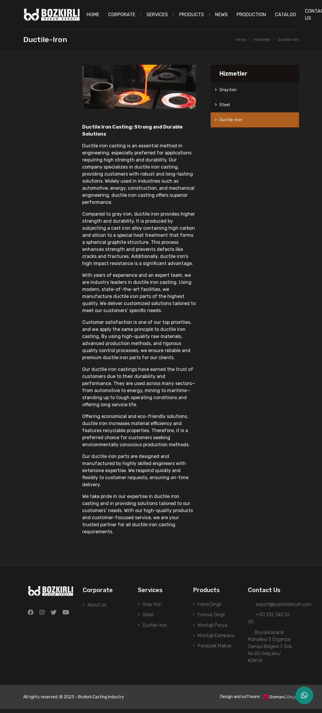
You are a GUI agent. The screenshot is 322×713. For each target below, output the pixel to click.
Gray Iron (228, 89)
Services (157, 14)
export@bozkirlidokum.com (275, 605)
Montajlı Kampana (216, 640)
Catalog (285, 14)
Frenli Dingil (209, 605)
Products (191, 14)
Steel (224, 104)
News (221, 14)
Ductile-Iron (288, 39)
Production (251, 14)
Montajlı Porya (212, 628)
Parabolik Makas (215, 652)
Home (93, 14)
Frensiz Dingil (211, 616)
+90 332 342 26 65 (269, 620)
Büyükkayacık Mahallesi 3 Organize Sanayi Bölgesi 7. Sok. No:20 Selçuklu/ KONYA (270, 650)
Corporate (121, 14)
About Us (97, 605)
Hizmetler (261, 39)
